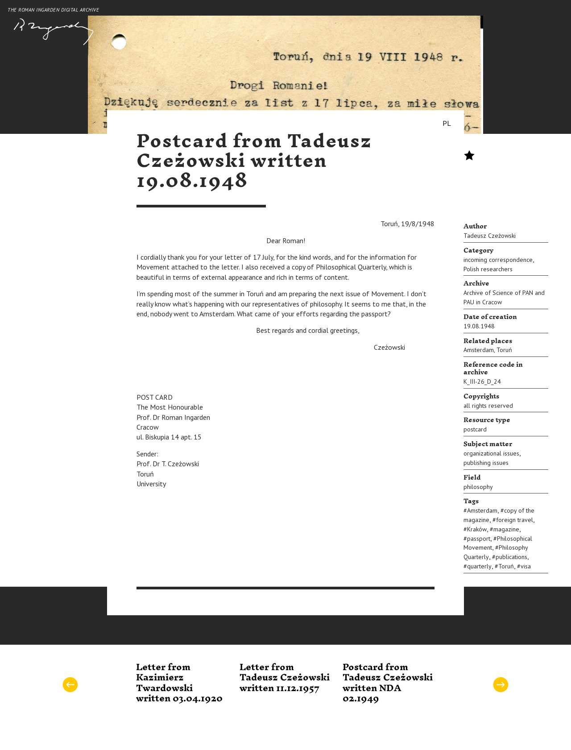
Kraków (477, 529)
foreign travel (514, 520)
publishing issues (486, 463)
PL (447, 123)
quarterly (479, 566)
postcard (475, 429)
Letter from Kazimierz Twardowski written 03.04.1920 (179, 683)
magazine (506, 529)
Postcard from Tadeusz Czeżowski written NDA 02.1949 (388, 683)
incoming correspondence (498, 260)
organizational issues (491, 453)
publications (511, 557)
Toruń (504, 350)
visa (526, 566)
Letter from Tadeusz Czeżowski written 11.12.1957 (285, 678)
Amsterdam (478, 350)
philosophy (478, 487)
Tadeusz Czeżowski (489, 236)
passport (478, 539)
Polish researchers (488, 269)
